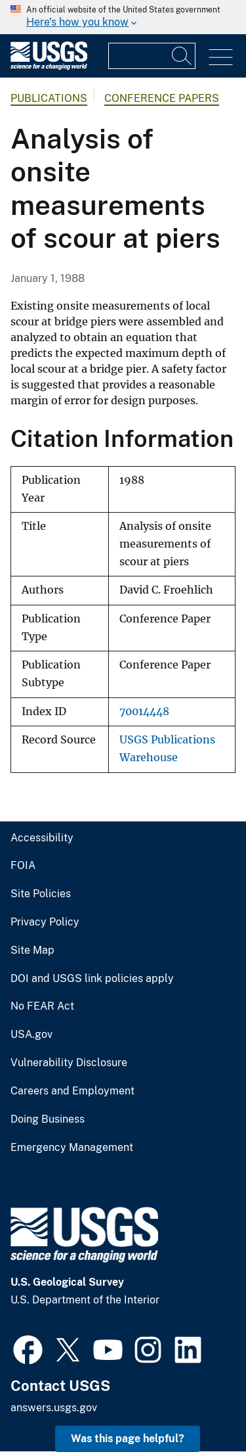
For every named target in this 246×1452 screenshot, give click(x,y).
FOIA (22, 866)
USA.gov (31, 1035)
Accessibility (41, 838)
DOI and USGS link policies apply (92, 979)
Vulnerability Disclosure (68, 1063)
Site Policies (40, 894)
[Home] (48, 66)
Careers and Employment (72, 1091)
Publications (48, 98)
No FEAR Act (42, 1006)
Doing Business (47, 1119)
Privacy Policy (44, 922)
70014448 (144, 711)
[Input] (151, 56)
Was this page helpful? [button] (127, 1438)
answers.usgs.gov (53, 1407)
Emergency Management (71, 1148)
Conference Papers (161, 98)
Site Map (32, 950)
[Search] (182, 56)
